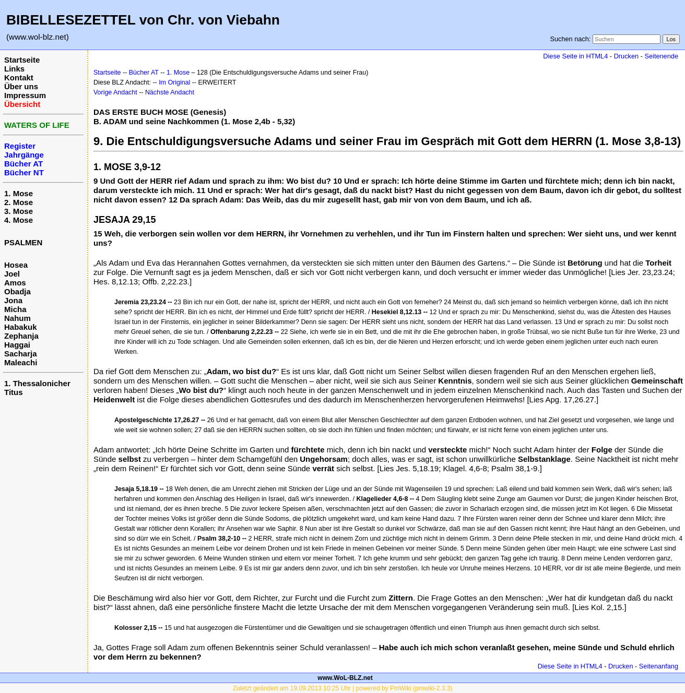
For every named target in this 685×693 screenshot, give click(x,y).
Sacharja (20, 353)
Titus (13, 392)
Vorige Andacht (115, 92)
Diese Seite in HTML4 (575, 56)
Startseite (22, 59)
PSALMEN (23, 242)
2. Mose (18, 202)
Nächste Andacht (169, 92)
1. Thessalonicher (37, 383)
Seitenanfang (658, 666)
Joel (12, 273)
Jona (13, 300)
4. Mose (18, 220)
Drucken (626, 56)
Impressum (25, 95)
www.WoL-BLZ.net (344, 678)
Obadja (17, 291)
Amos (15, 282)
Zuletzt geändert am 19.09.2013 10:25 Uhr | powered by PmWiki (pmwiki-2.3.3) (343, 688)
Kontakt (18, 77)
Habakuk (20, 326)
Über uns (21, 86)
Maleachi (20, 362)
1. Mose (18, 193)
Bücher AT (144, 72)
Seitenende (661, 56)
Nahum (17, 318)
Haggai (17, 344)
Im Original (174, 82)
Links (14, 68)
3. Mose (18, 211)
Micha (15, 309)
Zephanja (21, 335)
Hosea (16, 264)
